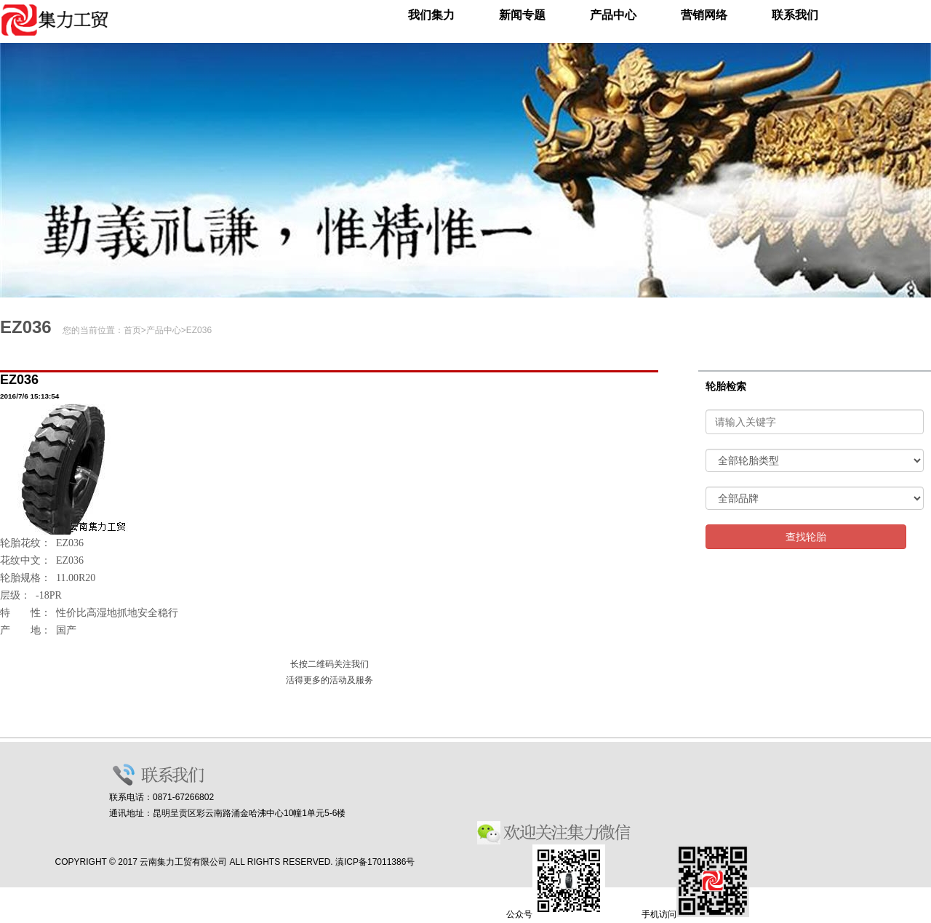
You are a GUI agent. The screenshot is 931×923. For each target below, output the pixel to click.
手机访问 (695, 914)
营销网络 (704, 15)
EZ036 (199, 330)
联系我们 (795, 15)
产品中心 (613, 15)
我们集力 (431, 15)
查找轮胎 (806, 537)
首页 (132, 330)
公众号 (555, 914)
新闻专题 (522, 15)
